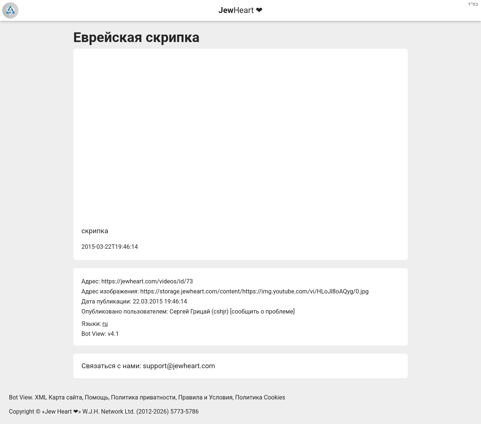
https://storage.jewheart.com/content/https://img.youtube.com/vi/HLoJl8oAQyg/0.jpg (254, 291)
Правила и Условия (205, 397)
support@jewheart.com (179, 366)
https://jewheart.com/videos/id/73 (147, 281)
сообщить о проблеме (262, 311)
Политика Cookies (260, 397)
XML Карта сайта (58, 397)
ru (104, 323)
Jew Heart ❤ (61, 411)
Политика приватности (143, 397)
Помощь (96, 397)
